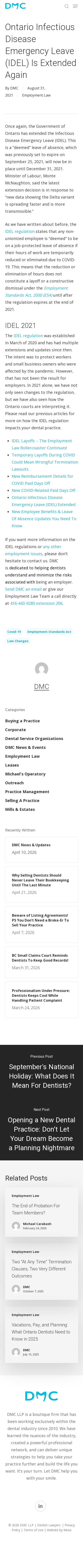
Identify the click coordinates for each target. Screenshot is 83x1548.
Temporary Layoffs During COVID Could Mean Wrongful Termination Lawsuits (45, 462)
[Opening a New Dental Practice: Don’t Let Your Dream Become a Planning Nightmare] (41, 1130)
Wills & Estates (20, 809)
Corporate (15, 729)
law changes (18, 641)
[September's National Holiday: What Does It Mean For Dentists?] (41, 1072)
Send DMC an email (23, 589)
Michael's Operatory (25, 774)
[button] (75, 6)
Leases (12, 765)
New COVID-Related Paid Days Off (43, 490)
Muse (67, 1530)
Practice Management (27, 791)
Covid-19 (14, 632)
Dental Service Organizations (34, 738)
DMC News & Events (25, 747)
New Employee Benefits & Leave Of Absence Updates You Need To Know (44, 518)
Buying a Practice (22, 720)
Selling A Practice (22, 800)
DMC (14, 88)
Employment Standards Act (49, 632)
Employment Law (36, 95)
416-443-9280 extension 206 (36, 603)
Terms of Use (33, 1530)
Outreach (14, 782)
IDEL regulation (20, 231)
